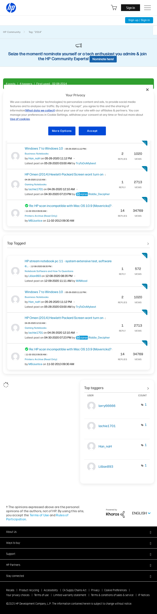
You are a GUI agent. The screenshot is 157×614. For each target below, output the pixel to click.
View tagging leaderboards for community (117, 386)
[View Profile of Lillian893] (34, 276)
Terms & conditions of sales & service (112, 595)
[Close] (147, 89)
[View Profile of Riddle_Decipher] (99, 194)
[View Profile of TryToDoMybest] (86, 163)
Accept (92, 131)
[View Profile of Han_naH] (34, 158)
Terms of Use (39, 515)
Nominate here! (103, 59)
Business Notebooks (37, 153)
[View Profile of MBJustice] (35, 220)
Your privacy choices (17, 595)
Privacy (95, 590)
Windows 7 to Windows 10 (56, 148)
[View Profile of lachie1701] (35, 189)
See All (78, 241)
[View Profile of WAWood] (81, 281)
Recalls (10, 590)
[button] (78, 531)
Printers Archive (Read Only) (41, 215)
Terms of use (41, 595)
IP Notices (144, 595)
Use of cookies (20, 119)
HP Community (11, 32)
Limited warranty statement (69, 595)
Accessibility (51, 590)
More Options (62, 131)
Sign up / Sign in (139, 20)
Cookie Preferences (115, 590)
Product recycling (29, 590)
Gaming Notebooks (36, 184)
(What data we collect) (40, 110)
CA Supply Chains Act (74, 590)
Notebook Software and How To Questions (49, 271)
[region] (78, 113)
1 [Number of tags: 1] (146, 404)
